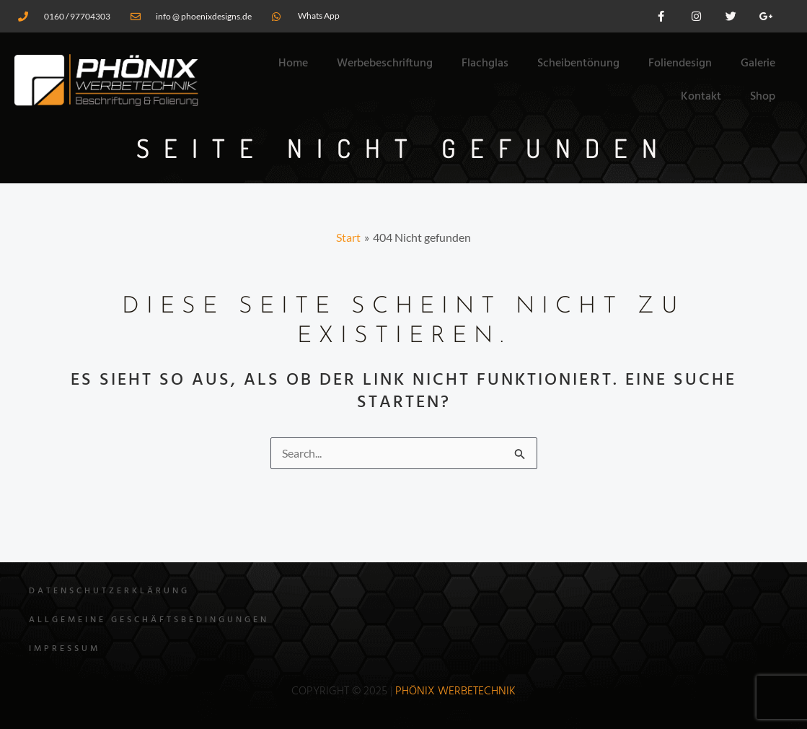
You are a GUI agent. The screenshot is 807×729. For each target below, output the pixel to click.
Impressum (64, 649)
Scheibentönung (578, 63)
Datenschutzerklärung (109, 591)
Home (293, 63)
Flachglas (485, 63)
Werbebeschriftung (385, 63)
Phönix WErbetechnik (455, 691)
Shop (762, 96)
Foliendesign (680, 63)
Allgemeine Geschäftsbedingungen (149, 620)
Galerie (758, 63)
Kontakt (701, 96)
